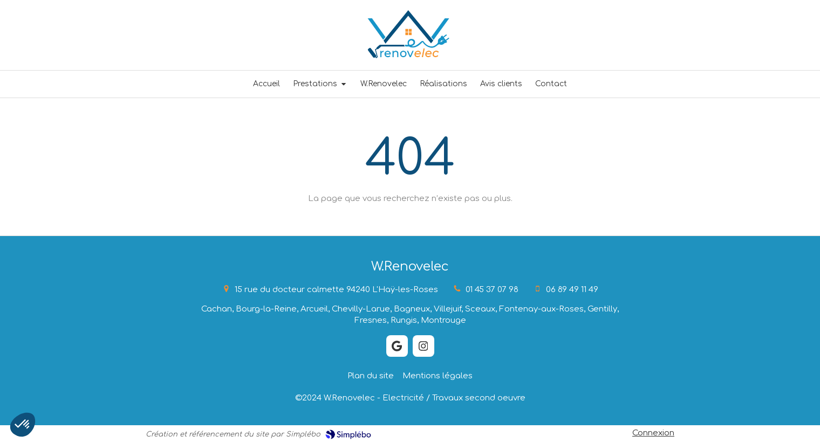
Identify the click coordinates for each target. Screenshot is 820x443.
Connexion (653, 433)
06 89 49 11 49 (572, 289)
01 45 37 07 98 (492, 289)
